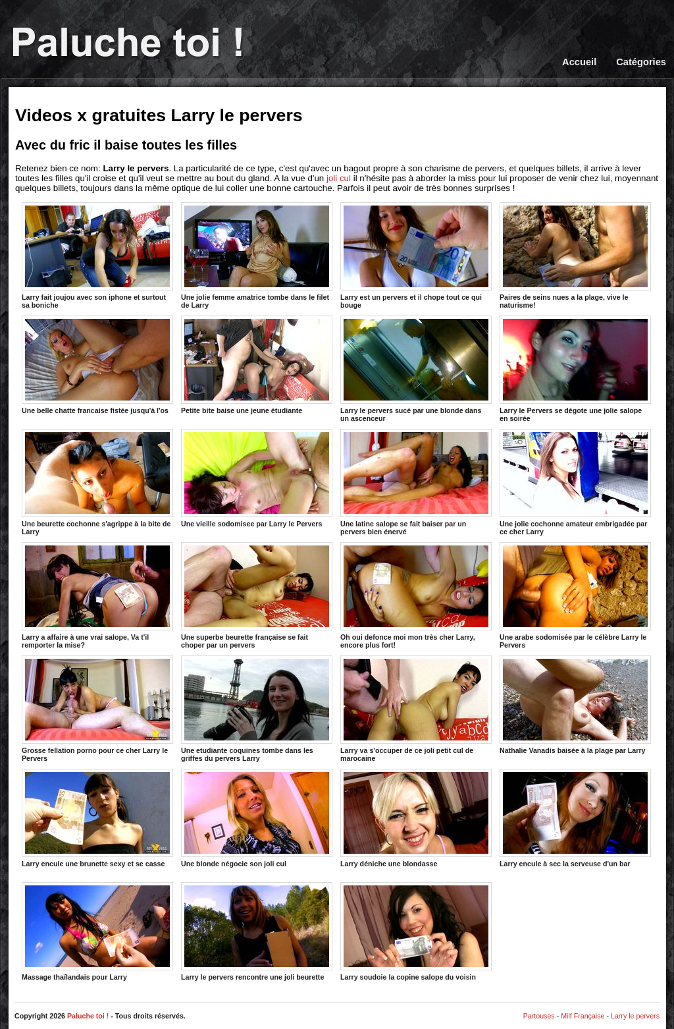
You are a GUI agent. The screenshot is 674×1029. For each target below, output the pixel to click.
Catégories (641, 62)
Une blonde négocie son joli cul (256, 818)
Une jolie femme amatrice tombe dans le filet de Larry (256, 255)
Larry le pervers (635, 1016)
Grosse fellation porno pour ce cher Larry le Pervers (97, 708)
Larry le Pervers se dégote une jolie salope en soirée (575, 368)
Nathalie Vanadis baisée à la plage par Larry (575, 704)
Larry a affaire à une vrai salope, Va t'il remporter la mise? (97, 595)
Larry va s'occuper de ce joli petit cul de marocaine (416, 708)
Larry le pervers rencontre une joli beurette (256, 931)
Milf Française (582, 1016)
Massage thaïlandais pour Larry (97, 931)
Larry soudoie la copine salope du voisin (416, 931)
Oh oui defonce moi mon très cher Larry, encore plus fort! (416, 595)
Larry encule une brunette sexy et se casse (97, 818)
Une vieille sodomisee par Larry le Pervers (256, 478)
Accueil (579, 62)
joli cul (338, 178)
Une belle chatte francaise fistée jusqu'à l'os (97, 365)
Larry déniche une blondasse (416, 818)
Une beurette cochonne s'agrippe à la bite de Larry (97, 481)
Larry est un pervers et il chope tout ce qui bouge (416, 255)
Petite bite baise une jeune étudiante (256, 365)
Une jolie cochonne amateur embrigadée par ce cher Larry (575, 481)
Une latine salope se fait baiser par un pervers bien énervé (416, 481)
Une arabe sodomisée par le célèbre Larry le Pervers (575, 595)
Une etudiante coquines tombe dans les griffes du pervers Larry (256, 708)
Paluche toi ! (88, 1016)
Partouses (539, 1016)
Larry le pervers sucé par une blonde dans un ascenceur (416, 368)
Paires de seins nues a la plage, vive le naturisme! (575, 255)
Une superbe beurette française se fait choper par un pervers (256, 595)
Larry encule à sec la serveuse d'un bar (575, 818)
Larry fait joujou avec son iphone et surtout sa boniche (97, 255)
